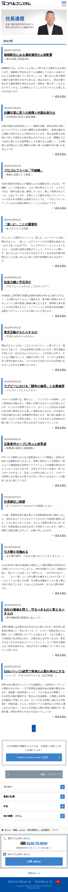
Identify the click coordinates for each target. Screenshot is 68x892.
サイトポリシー (42, 881)
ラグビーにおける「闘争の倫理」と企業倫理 (34, 386)
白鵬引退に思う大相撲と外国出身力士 (29, 112)
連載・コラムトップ (50, 774)
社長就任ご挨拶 (14, 501)
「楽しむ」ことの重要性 (20, 224)
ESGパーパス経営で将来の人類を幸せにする (34, 671)
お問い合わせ (34, 861)
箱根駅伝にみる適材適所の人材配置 (28, 54)
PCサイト (32, 873)
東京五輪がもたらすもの (20, 332)
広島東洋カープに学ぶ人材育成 (25, 444)
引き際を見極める (16, 551)
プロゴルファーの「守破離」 (23, 170)
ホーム (7, 830)
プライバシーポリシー (18, 881)
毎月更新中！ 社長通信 (38, 830)
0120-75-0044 (37, 843)
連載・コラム (19, 830)
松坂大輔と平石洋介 (17, 282)
